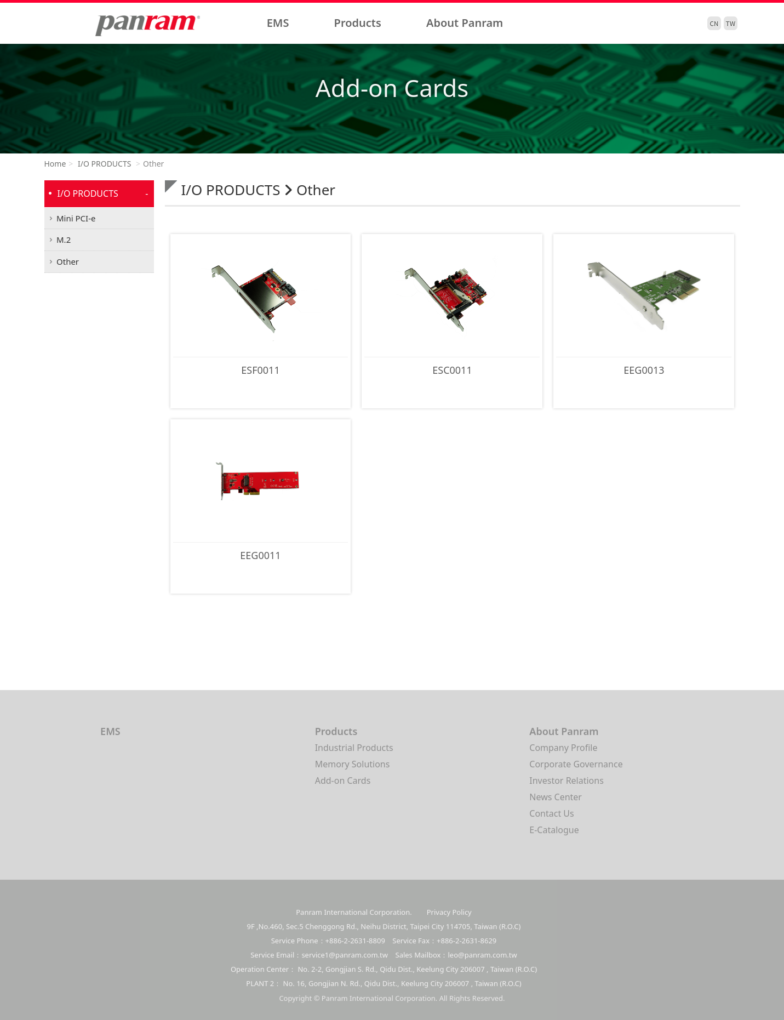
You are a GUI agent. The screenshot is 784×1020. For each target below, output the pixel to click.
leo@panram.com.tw (482, 963)
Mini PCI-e (75, 218)
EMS (278, 22)
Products (357, 22)
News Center (555, 801)
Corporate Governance (575, 768)
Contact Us (551, 818)
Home (55, 163)
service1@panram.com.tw (344, 963)
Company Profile (563, 752)
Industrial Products (354, 752)
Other (67, 261)
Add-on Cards (343, 785)
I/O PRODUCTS (103, 163)
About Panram (464, 22)
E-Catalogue (554, 834)
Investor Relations (566, 785)
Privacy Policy (449, 921)
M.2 (63, 239)
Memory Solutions (352, 768)
